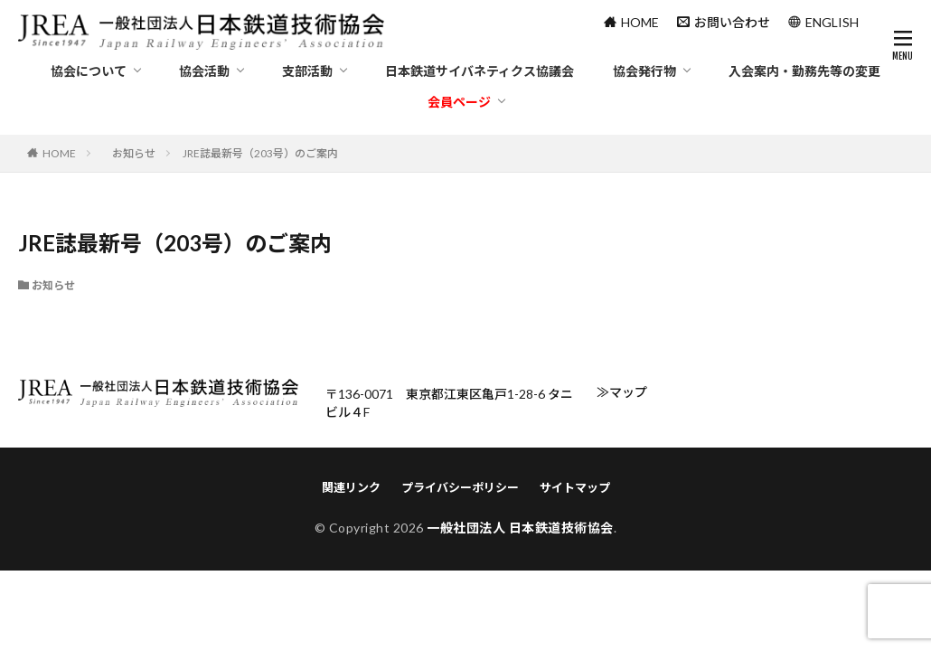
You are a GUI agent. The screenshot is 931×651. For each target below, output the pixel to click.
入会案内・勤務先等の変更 (804, 71)
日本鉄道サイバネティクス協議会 (479, 71)
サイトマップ (575, 487)
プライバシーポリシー (460, 487)
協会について (89, 71)
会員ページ (459, 101)
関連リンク (351, 487)
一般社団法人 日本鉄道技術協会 (520, 527)
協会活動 (204, 71)
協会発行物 (644, 71)
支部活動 (307, 71)
